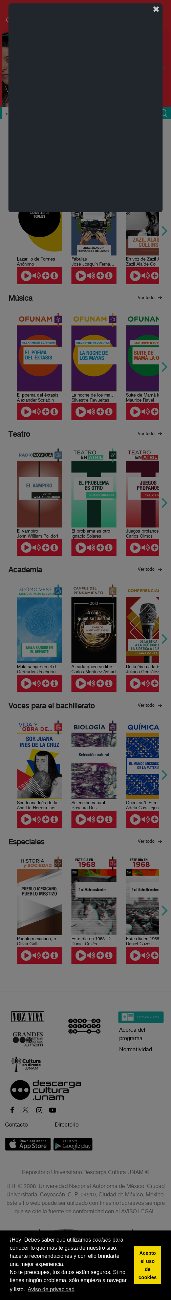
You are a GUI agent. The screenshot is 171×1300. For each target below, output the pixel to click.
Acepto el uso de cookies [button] (147, 1265)
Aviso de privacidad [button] (51, 1289)
